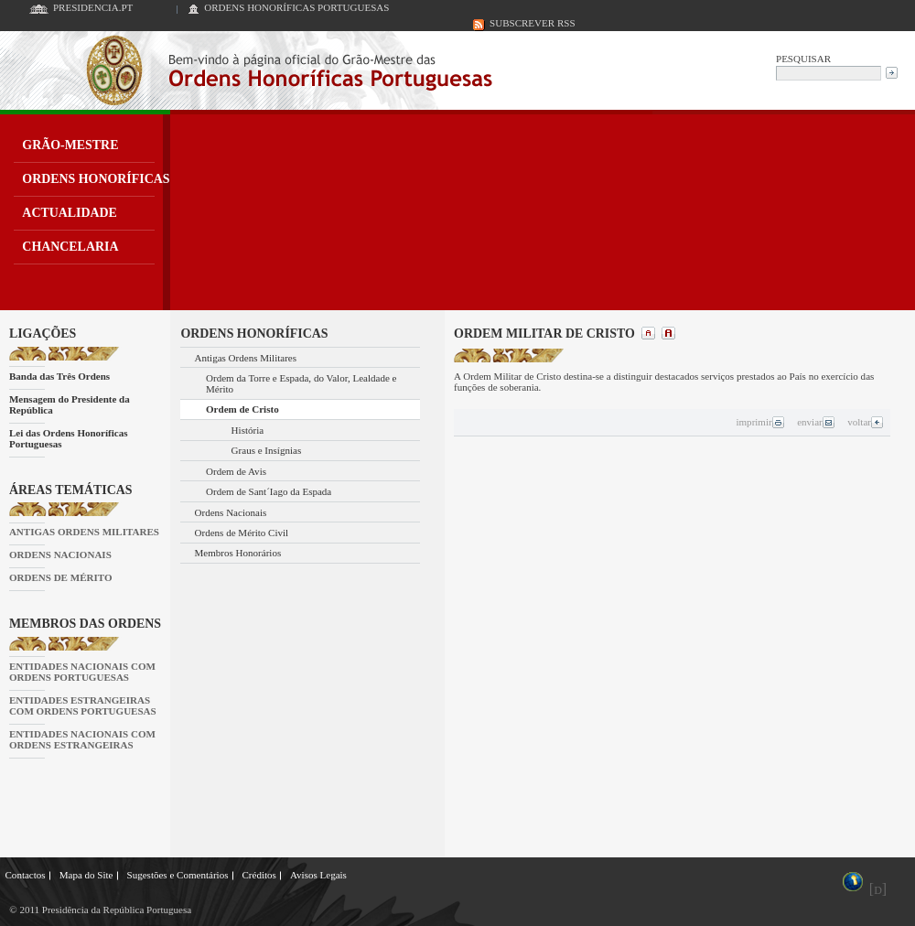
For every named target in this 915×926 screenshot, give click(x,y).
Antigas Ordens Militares (246, 357)
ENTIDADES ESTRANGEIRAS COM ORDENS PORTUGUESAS (82, 705)
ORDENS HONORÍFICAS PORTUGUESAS (296, 7)
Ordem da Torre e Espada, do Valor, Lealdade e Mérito (301, 383)
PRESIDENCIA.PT (93, 7)
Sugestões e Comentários (178, 874)
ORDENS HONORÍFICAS (95, 179)
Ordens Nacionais (231, 512)
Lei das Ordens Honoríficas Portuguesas (68, 438)
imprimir (760, 421)
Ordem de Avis (236, 471)
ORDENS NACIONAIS (60, 554)
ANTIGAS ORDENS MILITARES (84, 531)
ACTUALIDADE (69, 213)
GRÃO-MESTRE (70, 145)
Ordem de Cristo (242, 409)
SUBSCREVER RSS (533, 22)
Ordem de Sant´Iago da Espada (268, 491)
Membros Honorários (238, 552)
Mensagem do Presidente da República (69, 404)
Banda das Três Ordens (59, 376)
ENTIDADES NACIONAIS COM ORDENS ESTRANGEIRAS (82, 739)
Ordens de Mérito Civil (242, 532)
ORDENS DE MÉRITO (61, 577)
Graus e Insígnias (266, 450)
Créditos (258, 874)
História (247, 430)
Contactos (25, 874)
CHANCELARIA (70, 246)
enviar (815, 421)
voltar (865, 421)
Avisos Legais (318, 874)
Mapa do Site (86, 874)
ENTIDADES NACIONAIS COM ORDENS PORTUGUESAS (82, 672)
